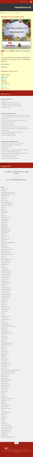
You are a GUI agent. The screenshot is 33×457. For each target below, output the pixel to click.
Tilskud (3, 418)
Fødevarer (3, 269)
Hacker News (6, 88)
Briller (2, 234)
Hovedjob (3, 299)
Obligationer (4, 354)
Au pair (3, 197)
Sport (2, 401)
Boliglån (3, 222)
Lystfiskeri (3, 336)
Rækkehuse (4, 376)
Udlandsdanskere (5, 428)
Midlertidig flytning (5, 344)
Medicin (3, 339)
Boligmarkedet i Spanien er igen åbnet (10, 154)
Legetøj (3, 329)
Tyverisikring (4, 423)
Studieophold (4, 408)
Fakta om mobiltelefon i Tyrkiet (9, 135)
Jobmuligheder (4, 316)
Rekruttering (4, 381)
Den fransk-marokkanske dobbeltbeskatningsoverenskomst (15, 153)
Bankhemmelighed (5, 202)
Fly (2, 266)
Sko (2, 395)
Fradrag (3, 281)
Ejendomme (4, 247)
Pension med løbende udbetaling (9, 370)
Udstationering (4, 431)
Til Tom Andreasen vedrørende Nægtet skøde (12, 132)
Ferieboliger (4, 262)
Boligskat (3, 227)
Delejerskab (4, 239)
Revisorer (3, 386)
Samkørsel (3, 388)
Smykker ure (4, 400)
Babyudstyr (4, 200)
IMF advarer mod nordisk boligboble (10, 158)
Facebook (5, 77)
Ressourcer (4, 383)
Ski (2, 393)
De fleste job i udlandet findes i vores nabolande (13, 143)
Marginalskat (4, 338)
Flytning (3, 267)
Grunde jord (4, 291)
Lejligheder (3, 331)
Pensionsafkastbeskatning (7, 371)
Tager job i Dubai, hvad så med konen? (11, 102)
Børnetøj (3, 210)
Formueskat (4, 276)
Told (2, 421)
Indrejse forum (4, 306)
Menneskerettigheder (6, 343)
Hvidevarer (3, 301)
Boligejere (3, 219)
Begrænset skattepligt (6, 204)
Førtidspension (4, 271)
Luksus (3, 334)
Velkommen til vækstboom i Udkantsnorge (11, 144)
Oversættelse (4, 366)
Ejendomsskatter (5, 252)
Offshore (3, 358)
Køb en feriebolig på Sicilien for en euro (11, 151)
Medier (3, 341)
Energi (2, 257)
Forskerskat (4, 279)
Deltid (2, 240)
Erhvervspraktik (5, 261)
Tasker (2, 415)
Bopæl (2, 232)
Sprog (2, 403)
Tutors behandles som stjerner (9, 156)
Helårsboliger (4, 296)
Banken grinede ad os (7, 146)
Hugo (30, 451)
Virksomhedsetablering (6, 437)
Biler (2, 207)
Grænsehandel (4, 287)
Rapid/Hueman (17, 451)
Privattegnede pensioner (7, 373)
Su (2, 410)
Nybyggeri (3, 353)
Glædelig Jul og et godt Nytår (8, 133)
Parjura (3, 368)
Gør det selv (4, 284)
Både (2, 199)
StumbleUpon (6, 83)
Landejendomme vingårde (7, 326)
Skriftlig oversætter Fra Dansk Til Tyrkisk (11, 104)
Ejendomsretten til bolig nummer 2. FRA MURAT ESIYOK (15, 127)
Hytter (2, 302)
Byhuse (3, 237)
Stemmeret (3, 406)
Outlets (3, 361)
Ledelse (3, 328)
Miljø (2, 346)
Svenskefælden (5, 411)
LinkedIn (4, 87)
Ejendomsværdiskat (6, 254)
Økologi (3, 356)
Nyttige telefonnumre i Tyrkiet (8, 125)
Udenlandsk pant (5, 425)
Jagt (2, 314)
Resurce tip (4, 100)
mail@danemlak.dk (12, 71)
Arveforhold (4, 195)
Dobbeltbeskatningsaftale (7, 242)
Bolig (2, 214)
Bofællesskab (4, 212)
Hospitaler (3, 297)
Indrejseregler (4, 308)
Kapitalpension (4, 319)
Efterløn (3, 246)
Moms (2, 349)
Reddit (4, 85)
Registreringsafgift (5, 380)
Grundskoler (4, 292)
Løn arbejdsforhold (5, 333)
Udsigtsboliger (4, 430)
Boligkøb (3, 220)
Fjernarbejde (4, 264)
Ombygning (4, 359)
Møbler (3, 348)
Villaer (2, 433)
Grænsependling (5, 289)
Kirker (2, 321)
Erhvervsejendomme (6, 259)
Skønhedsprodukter (5, 398)
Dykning (3, 244)
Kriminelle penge (5, 324)
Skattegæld (4, 391)
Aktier (2, 190)
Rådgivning (4, 375)
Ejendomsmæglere (5, 249)
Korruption (3, 323)
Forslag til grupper (6, 107)
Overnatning (4, 364)
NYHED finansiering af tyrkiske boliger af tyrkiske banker (15, 115)
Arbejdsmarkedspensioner (7, 194)
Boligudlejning (4, 230)
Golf (2, 286)
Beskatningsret (4, 205)
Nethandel (3, 351)
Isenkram (3, 311)
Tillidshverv (4, 416)
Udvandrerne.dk (22, 7)
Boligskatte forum (5, 229)
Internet (3, 309)
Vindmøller (3, 435)
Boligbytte (3, 215)
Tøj (2, 420)
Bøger (2, 209)
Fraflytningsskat (5, 282)
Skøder (3, 396)
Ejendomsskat (4, 251)
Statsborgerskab (5, 405)
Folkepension (4, 272)
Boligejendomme (5, 217)
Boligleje (3, 224)
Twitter (4, 78)
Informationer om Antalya (7, 123)
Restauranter (4, 385)
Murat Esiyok (8, 51)
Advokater (3, 189)
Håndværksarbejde (5, 294)
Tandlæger (3, 413)
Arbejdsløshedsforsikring (7, 192)
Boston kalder (5, 148)
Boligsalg (3, 225)
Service (3, 390)
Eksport (3, 256)
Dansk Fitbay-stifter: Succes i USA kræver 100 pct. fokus (15, 149)
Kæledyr (3, 318)
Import (2, 304)
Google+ (4, 80)
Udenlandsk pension (6, 426)
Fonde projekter (5, 274)
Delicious (4, 82)
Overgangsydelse (5, 363)
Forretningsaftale (5, 277)
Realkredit (3, 378)
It (1, 313)
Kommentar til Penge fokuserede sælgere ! (12, 105)
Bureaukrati (4, 235)
